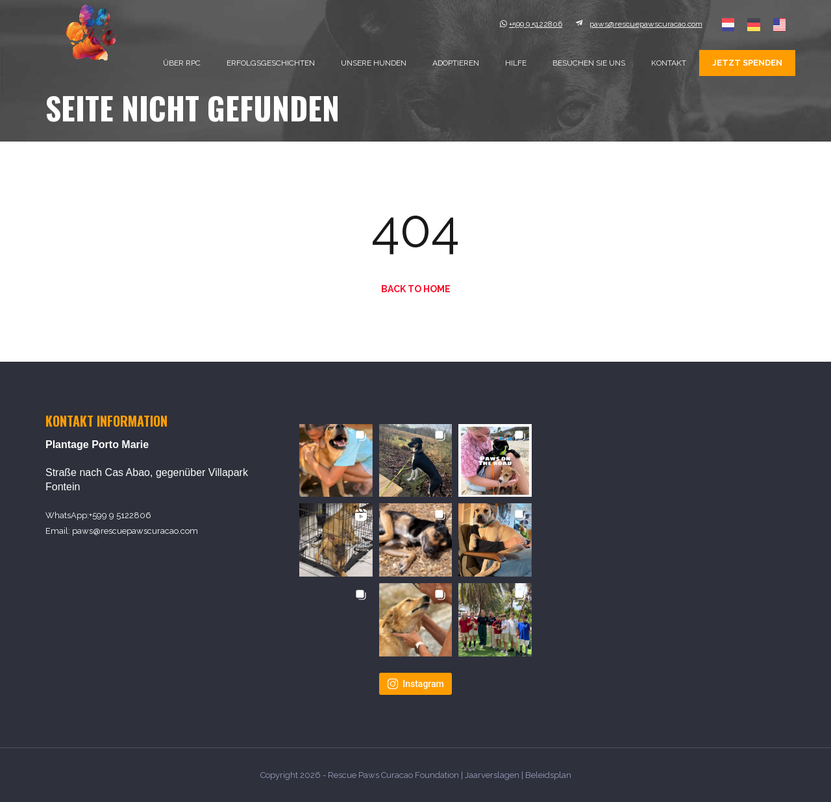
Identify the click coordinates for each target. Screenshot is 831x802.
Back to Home (416, 289)
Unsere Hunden (373, 63)
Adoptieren (455, 63)
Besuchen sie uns (588, 63)
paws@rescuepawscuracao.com (135, 531)
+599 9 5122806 (120, 515)
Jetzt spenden (747, 63)
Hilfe (516, 63)
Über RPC (182, 63)
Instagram (415, 684)
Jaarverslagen (492, 775)
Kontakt (668, 63)
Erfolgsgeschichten (271, 63)
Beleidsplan (548, 775)
